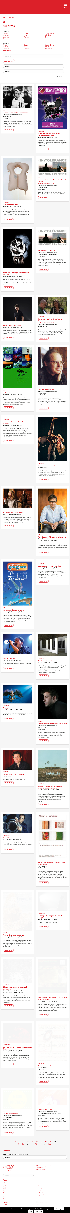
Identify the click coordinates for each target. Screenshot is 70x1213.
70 (36, 1144)
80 (40, 1144)
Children (48, 35)
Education (5, 1193)
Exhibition (6, 35)
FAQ (37, 1185)
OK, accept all (59, 1209)
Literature (6, 37)
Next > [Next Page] (50, 1144)
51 (18, 1144)
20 (32, 1142)
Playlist (26, 37)
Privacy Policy (40, 1189)
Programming (6, 1187)
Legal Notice (40, 1191)
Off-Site (5, 1189)
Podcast (5, 33)
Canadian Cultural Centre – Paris (10, 7)
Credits (38, 1197)
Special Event (49, 33)
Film (25, 35)
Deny (30, 1211)
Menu (65, 7)
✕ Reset (60, 76)
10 (28, 1142)
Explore (5, 1191)
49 (50, 1142)
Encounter (48, 37)
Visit (4, 1199)
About (4, 1185)
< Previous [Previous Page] (17, 1142)
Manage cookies (40, 1195)
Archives (5, 1197)
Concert (26, 33)
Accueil (5, 17)
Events (11, 17)
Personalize (38, 1211)
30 (37, 1142)
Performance (7, 39)
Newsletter (6, 1195)
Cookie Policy (40, 1193)
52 (23, 1144)
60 (31, 1144)
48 (46, 1142)
